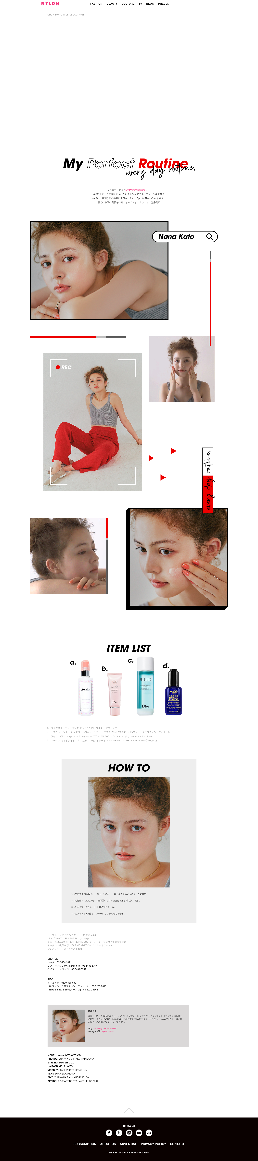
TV (140, 3)
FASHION (96, 3)
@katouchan (108, 1031)
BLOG (150, 3)
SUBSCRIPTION (85, 1144)
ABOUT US (108, 1144)
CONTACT (177, 1144)
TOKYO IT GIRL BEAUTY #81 (69, 15)
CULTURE (128, 3)
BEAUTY (112, 3)
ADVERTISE (128, 1144)
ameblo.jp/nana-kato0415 (105, 1028)
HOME (49, 15)
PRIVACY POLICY (153, 1144)
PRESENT (164, 3)
